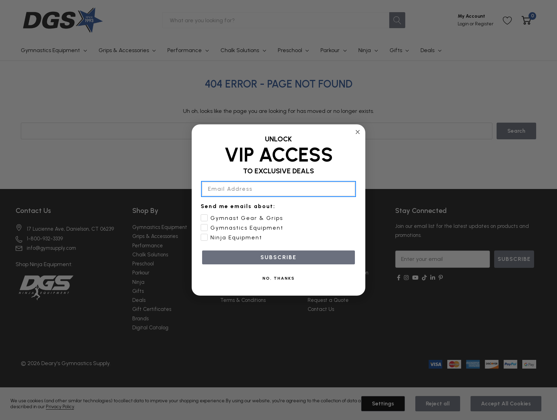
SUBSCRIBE (278, 257)
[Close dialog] (358, 132)
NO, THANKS (279, 278)
